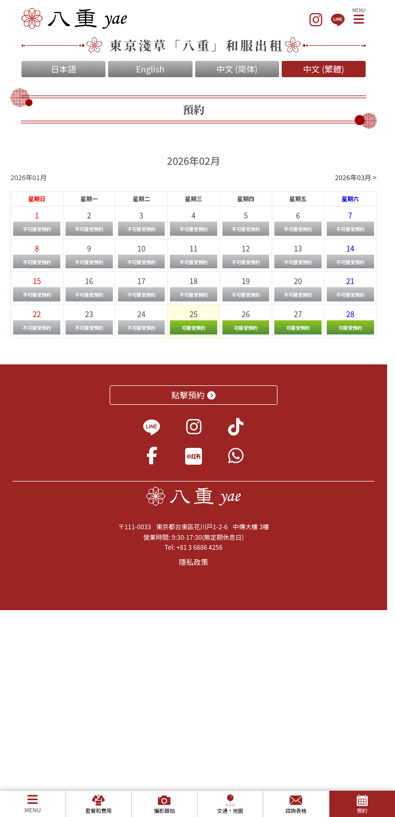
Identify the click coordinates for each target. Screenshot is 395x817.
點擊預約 (194, 395)
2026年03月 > (356, 177)
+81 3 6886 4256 (199, 546)
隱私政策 (193, 562)
